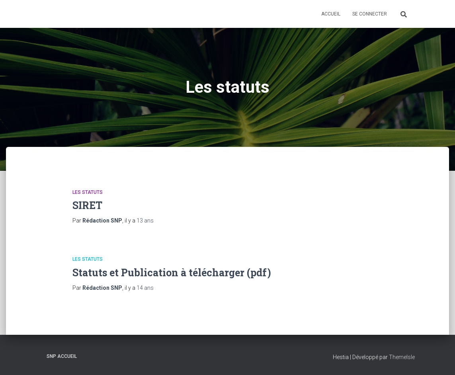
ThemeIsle (402, 357)
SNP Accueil (62, 356)
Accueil (330, 14)
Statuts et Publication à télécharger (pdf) (171, 272)
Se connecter (369, 14)
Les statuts (87, 192)
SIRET (87, 205)
